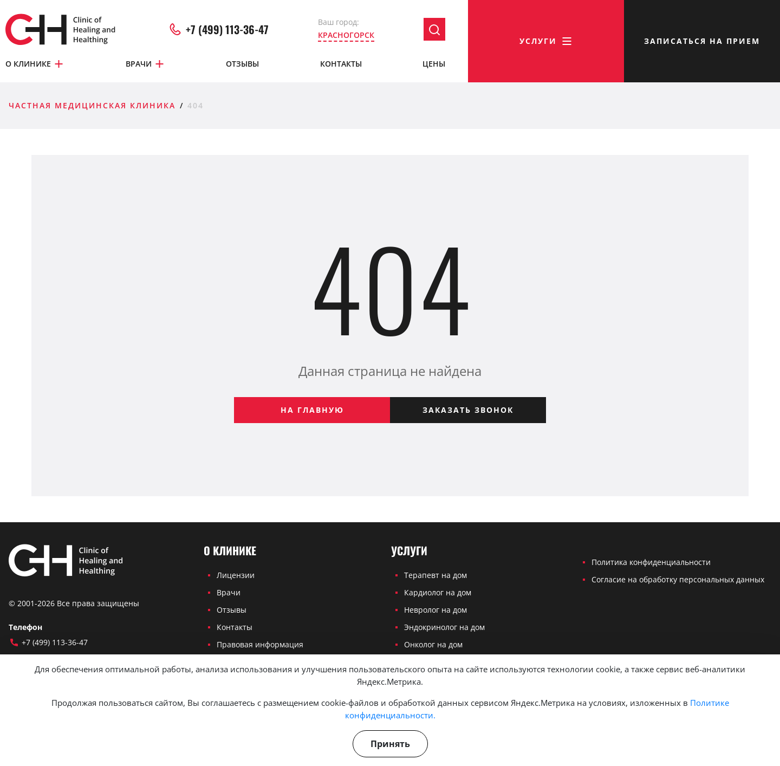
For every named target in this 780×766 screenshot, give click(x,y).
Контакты (341, 64)
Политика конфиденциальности (651, 562)
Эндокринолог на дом (444, 627)
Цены (433, 64)
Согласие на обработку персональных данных (678, 579)
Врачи (145, 64)
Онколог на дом (433, 644)
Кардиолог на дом (437, 592)
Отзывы (242, 64)
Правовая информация (260, 644)
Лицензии (236, 575)
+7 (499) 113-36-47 (218, 29)
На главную (312, 410)
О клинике (34, 64)
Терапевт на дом (435, 575)
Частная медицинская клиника (92, 105)
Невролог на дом (435, 610)
